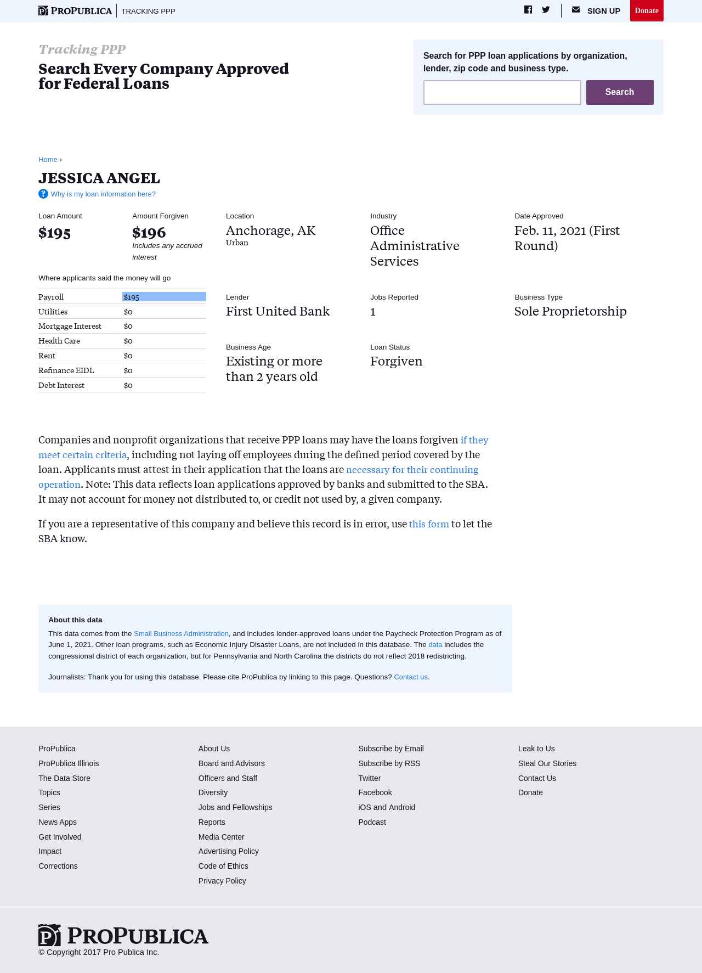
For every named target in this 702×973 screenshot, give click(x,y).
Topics (49, 793)
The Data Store (65, 778)
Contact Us (538, 778)
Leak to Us (537, 749)
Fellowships (254, 807)
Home (48, 160)
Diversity (214, 793)
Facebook (375, 793)
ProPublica (57, 749)
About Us (215, 749)
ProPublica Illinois (69, 764)
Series (49, 807)
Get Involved (60, 837)
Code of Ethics (225, 866)
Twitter (370, 778)
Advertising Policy (230, 852)
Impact (50, 852)
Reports (213, 822)
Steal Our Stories (548, 764)
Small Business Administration (183, 634)
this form (430, 524)
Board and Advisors (233, 764)
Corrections (59, 866)
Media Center (223, 837)
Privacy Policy (223, 881)
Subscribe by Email (392, 749)
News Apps (58, 822)
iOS (364, 807)
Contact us (411, 677)
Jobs (207, 807)
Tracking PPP (150, 11)
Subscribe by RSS (390, 764)
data (444, 646)
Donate (646, 10)
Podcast (372, 822)
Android (402, 807)
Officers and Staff (229, 778)
